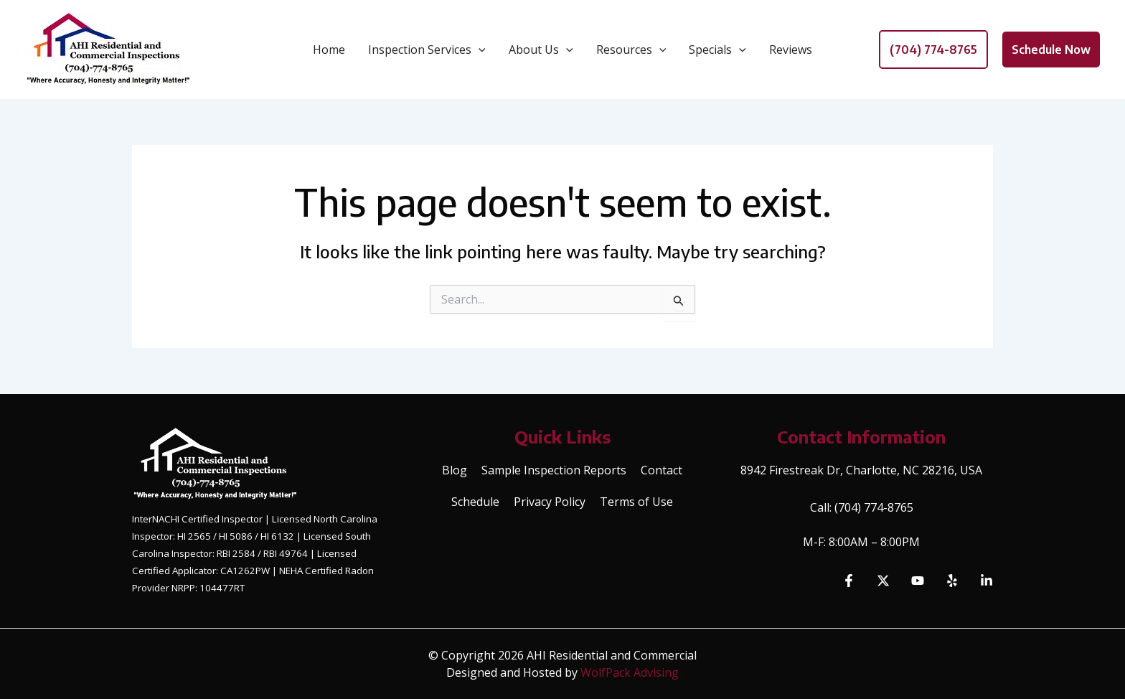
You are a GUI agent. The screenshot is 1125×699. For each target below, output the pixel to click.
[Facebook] (848, 580)
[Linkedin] (986, 580)
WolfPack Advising (629, 672)
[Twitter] (883, 580)
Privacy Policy (549, 502)
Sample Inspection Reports (553, 470)
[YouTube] (917, 580)
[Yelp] (952, 580)
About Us (541, 49)
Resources (631, 49)
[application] (478, 49)
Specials (717, 49)
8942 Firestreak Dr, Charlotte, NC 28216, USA (861, 470)
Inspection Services (427, 49)
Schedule (475, 502)
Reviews (790, 49)
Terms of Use (636, 502)
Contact (661, 470)
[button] (933, 49)
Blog (454, 470)
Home (329, 49)
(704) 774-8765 (873, 507)
